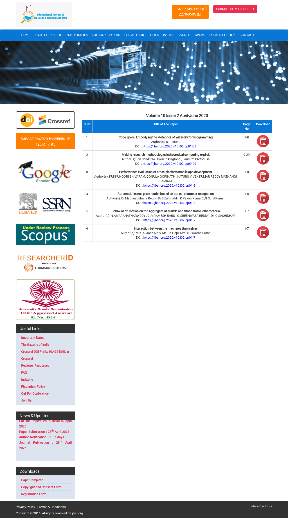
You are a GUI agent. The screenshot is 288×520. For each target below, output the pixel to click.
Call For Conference (34, 393)
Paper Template (32, 480)
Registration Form (33, 494)
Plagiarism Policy (33, 386)
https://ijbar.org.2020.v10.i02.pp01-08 (169, 146)
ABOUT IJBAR (44, 35)
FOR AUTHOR (134, 35)
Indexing (27, 379)
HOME (26, 35)
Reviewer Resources (35, 365)
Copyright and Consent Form (41, 487)
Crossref (27, 358)
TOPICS (153, 35)
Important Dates (32, 337)
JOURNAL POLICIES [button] (73, 35)
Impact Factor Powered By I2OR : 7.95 (46, 141)
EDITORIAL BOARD (106, 35)
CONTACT (247, 35)
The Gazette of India (35, 344)
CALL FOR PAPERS (191, 35)
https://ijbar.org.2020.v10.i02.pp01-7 (169, 220)
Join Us (26, 400)
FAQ (24, 372)
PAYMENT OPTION (222, 35)
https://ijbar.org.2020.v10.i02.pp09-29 (169, 163)
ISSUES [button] (168, 35)
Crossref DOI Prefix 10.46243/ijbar (45, 351)
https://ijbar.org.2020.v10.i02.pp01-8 (169, 185)
